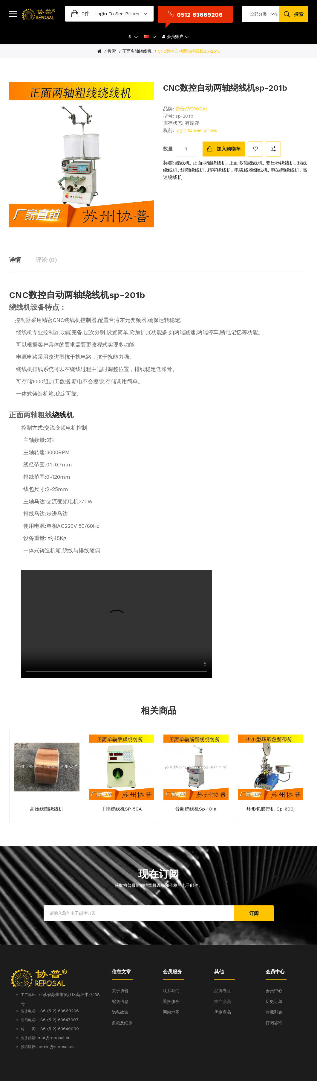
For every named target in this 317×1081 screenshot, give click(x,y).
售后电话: (28, 1009)
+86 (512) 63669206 (58, 1000)
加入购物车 (229, 138)
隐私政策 (120, 1001)
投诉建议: (29, 1036)
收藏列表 (274, 1001)
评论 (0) (46, 249)
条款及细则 (122, 1012)
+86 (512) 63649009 (58, 1018)
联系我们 (171, 980)
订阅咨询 (274, 1012)
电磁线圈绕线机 (251, 159)
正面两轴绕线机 (209, 152)
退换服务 (171, 991)
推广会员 (222, 991)
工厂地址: (30, 984)
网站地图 (171, 1001)
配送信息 (120, 991)
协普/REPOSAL (192, 98)
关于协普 (120, 980)
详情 (15, 249)
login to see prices (81, 8)
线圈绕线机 (192, 159)
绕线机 (182, 152)
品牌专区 (222, 980)
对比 (273, 138)
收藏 (255, 138)
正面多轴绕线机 (136, 40)
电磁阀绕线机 (285, 159)
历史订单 (274, 991)
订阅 (254, 902)
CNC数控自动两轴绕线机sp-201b (189, 40)
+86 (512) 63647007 (58, 1009)
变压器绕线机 (280, 152)
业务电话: (28, 1000)
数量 (168, 138)
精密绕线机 (219, 159)
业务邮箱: (28, 1027)
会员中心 (274, 980)
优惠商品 (222, 1001)
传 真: (28, 1018)
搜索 (112, 40)
